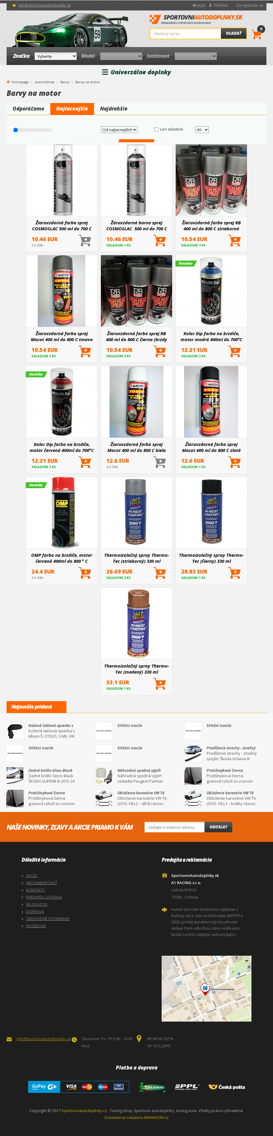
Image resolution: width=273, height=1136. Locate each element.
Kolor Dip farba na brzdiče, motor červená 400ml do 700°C (62, 447)
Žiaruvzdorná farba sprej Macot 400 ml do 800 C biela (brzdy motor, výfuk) (136, 447)
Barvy (64, 82)
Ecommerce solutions (124, 1117)
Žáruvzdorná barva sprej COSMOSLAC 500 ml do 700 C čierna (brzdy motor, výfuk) (136, 226)
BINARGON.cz (156, 1117)
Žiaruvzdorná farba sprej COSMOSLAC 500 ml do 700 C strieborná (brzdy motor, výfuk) (62, 226)
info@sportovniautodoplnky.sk (44, 5)
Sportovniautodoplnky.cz (84, 1110)
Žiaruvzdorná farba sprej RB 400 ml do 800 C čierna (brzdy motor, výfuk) (136, 336)
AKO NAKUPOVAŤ (41, 882)
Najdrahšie (114, 108)
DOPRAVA (35, 911)
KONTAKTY (35, 890)
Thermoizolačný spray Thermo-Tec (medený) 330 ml (136, 669)
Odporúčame (28, 108)
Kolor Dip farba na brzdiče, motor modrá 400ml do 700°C (211, 336)
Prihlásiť (221, 5)
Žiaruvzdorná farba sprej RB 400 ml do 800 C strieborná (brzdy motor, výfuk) (211, 226)
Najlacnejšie (72, 108)
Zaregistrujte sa (249, 5)
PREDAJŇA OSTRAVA (44, 897)
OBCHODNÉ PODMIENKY (48, 918)
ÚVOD (31, 875)
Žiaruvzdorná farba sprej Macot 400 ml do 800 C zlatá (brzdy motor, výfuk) (211, 447)
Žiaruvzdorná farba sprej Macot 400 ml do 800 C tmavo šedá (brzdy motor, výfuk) (62, 336)
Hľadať (233, 33)
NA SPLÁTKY (37, 904)
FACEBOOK (36, 925)
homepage (20, 81)
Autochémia (44, 82)
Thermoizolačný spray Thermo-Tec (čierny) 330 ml (211, 558)
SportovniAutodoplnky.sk (196, 21)
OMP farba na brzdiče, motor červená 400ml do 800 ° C (61, 558)
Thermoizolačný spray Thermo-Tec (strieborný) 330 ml (136, 558)
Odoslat (218, 827)
